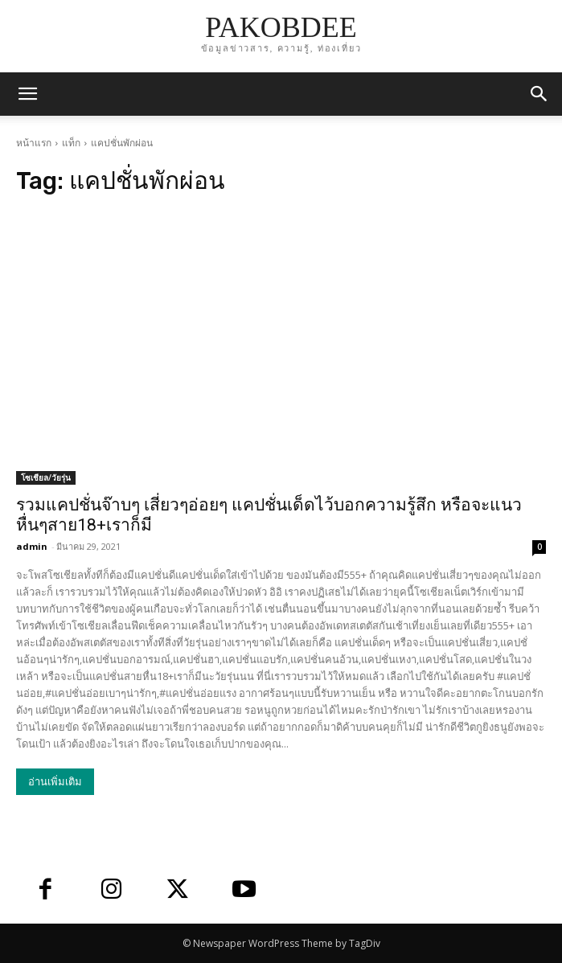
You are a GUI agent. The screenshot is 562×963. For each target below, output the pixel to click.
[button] (539, 94)
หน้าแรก (33, 143)
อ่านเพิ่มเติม (55, 782)
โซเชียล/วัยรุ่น (46, 477)
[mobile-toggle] (27, 94)
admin (31, 546)
